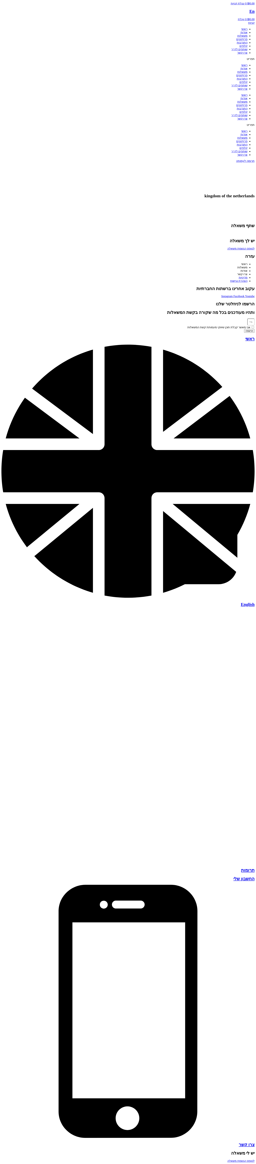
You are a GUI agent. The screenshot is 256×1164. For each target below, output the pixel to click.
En (252, 11)
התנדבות (242, 42)
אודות (244, 32)
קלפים (243, 45)
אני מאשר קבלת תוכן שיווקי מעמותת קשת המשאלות (218, 327)
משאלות (242, 35)
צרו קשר (242, 52)
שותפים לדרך (239, 49)
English (248, 604)
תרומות (248, 870)
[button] (128, 59)
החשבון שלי (244, 878)
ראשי (244, 29)
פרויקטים (241, 39)
